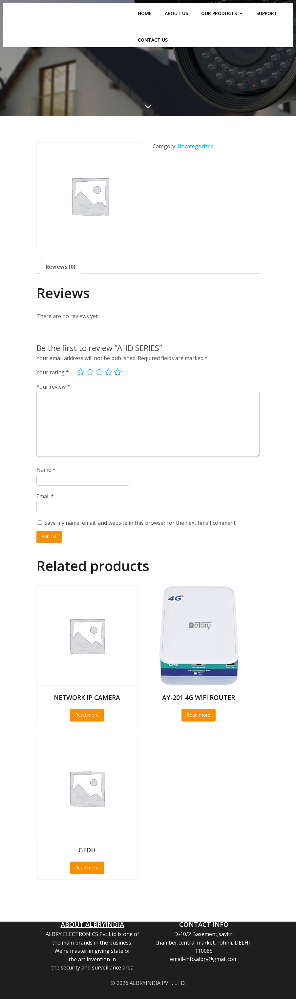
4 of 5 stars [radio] (108, 372)
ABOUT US (176, 13)
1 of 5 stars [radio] (81, 372)
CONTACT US (153, 40)
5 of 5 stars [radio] (117, 372)
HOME (145, 13)
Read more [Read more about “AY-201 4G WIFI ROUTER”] (198, 715)
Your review (53, 386)
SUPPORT (266, 13)
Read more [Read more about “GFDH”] (87, 868)
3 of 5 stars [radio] (99, 372)
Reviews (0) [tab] (60, 266)
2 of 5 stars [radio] (90, 372)
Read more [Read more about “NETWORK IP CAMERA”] (87, 715)
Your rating (52, 372)
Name (45, 469)
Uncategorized (196, 146)
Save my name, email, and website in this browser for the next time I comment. (140, 522)
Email (45, 496)
